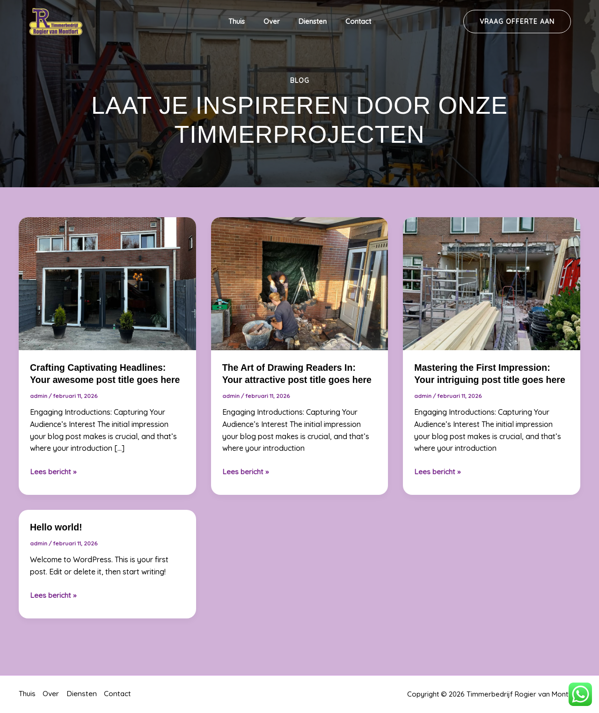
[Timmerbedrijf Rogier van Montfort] (56, 20)
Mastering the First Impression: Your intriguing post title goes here (484, 379)
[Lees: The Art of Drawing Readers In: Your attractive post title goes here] (299, 282)
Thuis (243, 21)
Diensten (310, 21)
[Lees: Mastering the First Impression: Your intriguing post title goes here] (491, 282)
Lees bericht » (53, 471)
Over (274, 21)
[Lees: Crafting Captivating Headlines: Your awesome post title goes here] (107, 282)
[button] (517, 21)
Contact (351, 21)
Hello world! (56, 539)
